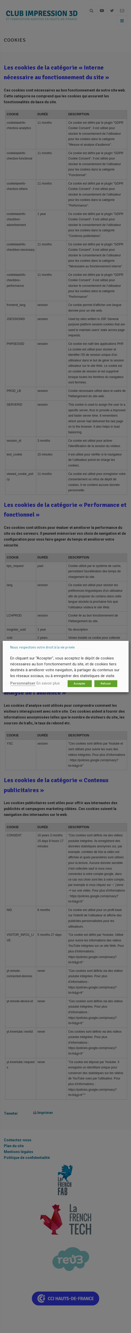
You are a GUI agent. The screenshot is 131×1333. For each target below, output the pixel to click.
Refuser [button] (106, 683)
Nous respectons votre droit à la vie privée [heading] (42, 647)
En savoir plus (48, 683)
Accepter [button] (79, 683)
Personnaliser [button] (22, 683)
